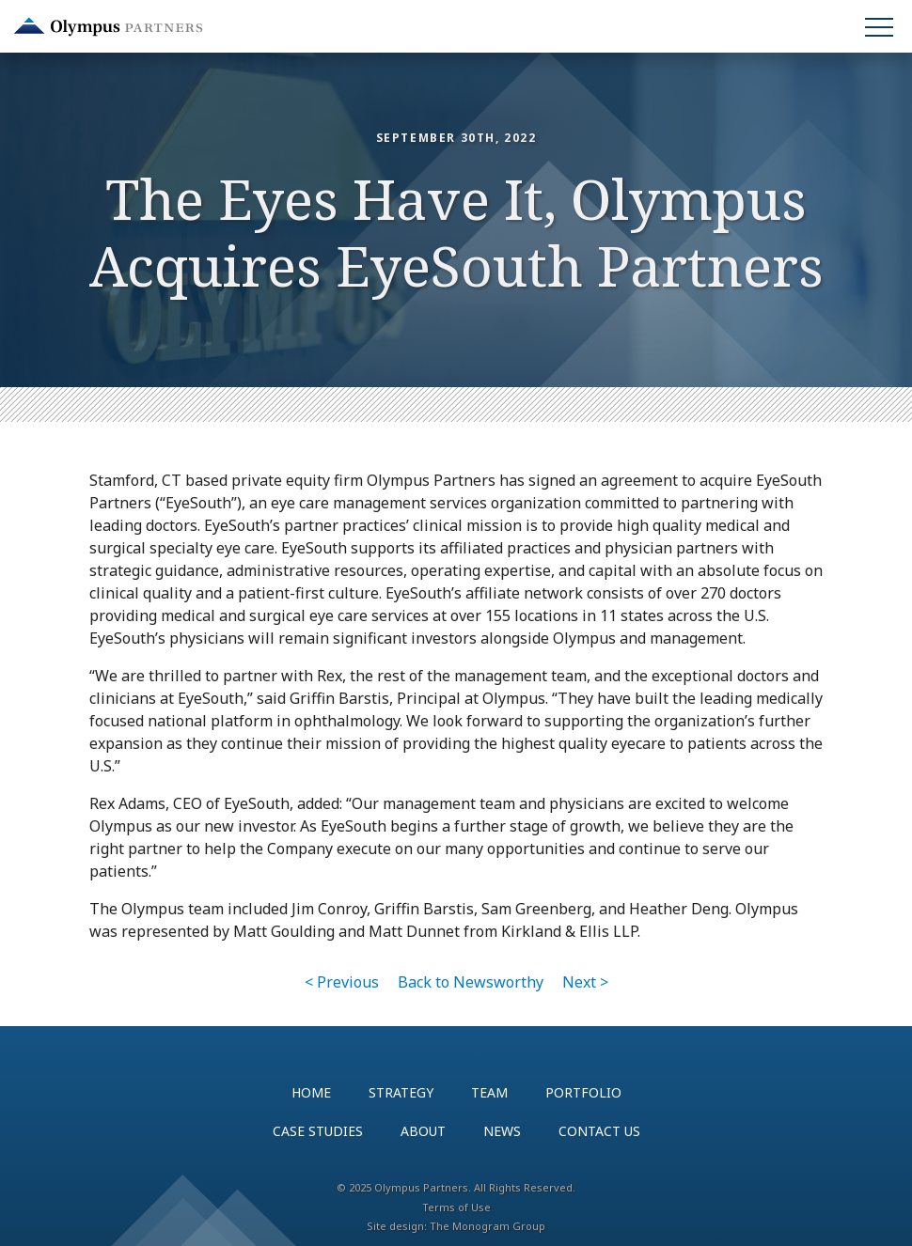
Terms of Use (456, 1207)
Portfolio (583, 1092)
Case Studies (318, 1131)
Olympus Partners (108, 26)
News (502, 1131)
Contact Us (599, 1131)
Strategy (401, 1092)
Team (489, 1092)
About (423, 1131)
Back (470, 982)
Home (311, 1092)
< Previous (342, 982)
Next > (585, 982)
